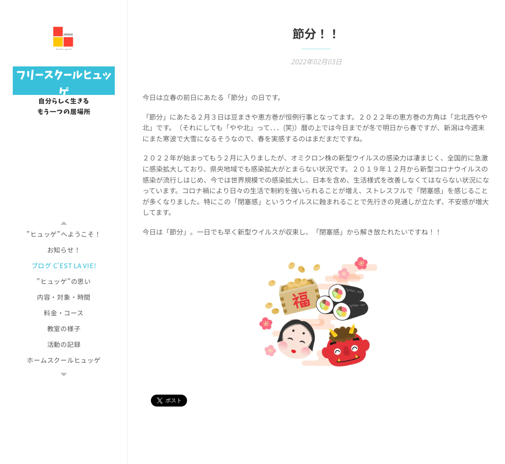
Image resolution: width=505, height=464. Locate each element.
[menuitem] (64, 234)
